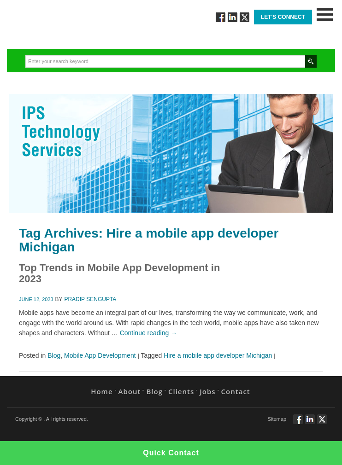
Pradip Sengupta (90, 299)
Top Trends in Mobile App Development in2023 (119, 273)
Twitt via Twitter (244, 17)
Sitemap (277, 419)
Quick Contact (171, 453)
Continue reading (148, 333)
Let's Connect (283, 17)
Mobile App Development (100, 355)
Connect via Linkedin (232, 17)
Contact (235, 391)
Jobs (207, 391)
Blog (53, 355)
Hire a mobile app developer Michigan (218, 355)
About (129, 391)
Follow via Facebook (220, 17)
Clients (181, 391)
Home (101, 391)
